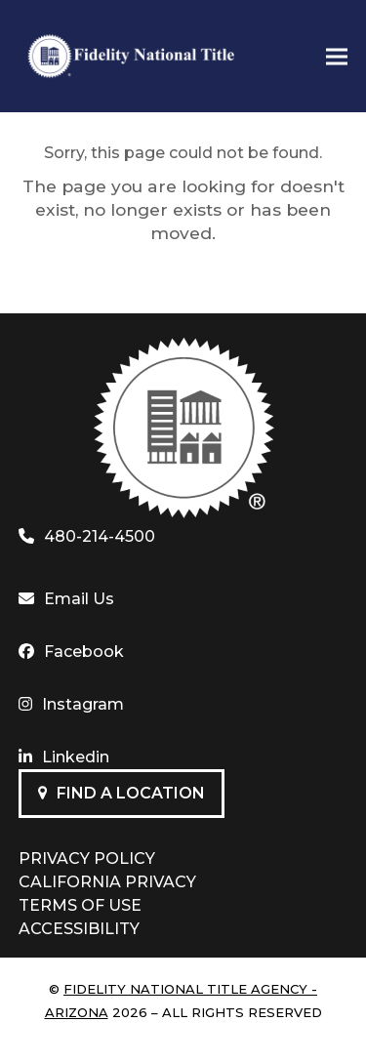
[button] (336, 56)
